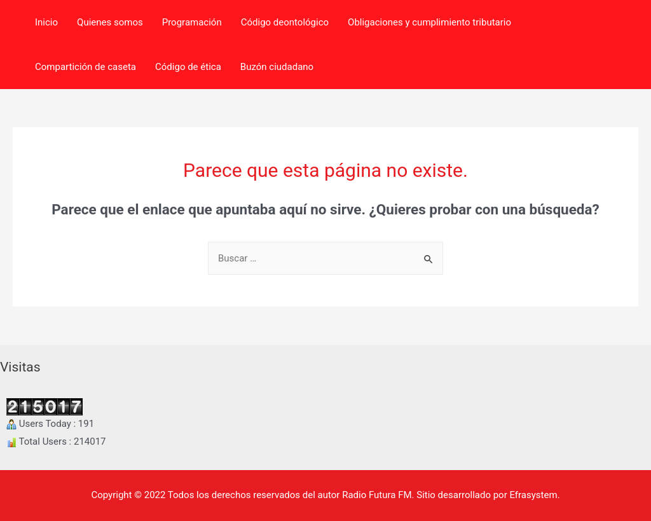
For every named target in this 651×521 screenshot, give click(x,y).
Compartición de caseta (85, 67)
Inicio (46, 22)
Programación (192, 22)
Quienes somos (110, 22)
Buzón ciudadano (276, 67)
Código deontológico (285, 22)
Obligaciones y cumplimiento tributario (429, 22)
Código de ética (188, 67)
